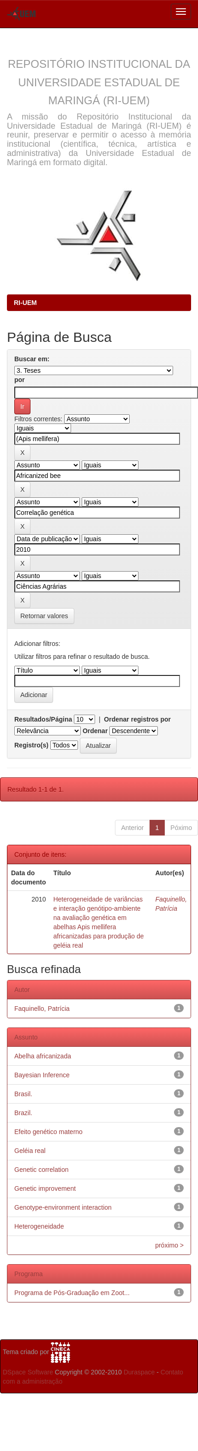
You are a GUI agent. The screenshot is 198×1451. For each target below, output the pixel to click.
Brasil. (23, 1094)
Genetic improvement (45, 1188)
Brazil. (23, 1113)
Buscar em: (31, 359)
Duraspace (139, 1372)
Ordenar (95, 730)
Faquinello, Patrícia (42, 1008)
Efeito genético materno (48, 1131)
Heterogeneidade (39, 1226)
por (19, 379)
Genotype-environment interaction (63, 1207)
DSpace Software (28, 1372)
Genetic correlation (41, 1169)
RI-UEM (25, 302)
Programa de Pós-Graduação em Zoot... (72, 1292)
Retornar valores (44, 616)
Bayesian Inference (42, 1075)
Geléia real (30, 1150)
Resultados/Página (43, 719)
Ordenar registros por (137, 719)
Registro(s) (31, 745)
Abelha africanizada (42, 1056)
